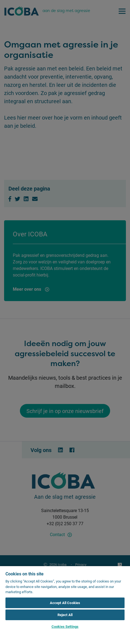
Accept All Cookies (65, 602)
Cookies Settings (65, 626)
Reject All (65, 614)
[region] (65, 599)
